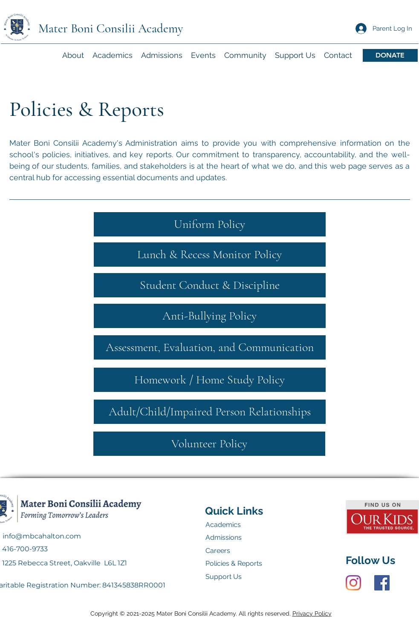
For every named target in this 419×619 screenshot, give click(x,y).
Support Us (223, 577)
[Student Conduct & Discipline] (210, 285)
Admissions (223, 537)
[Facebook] (382, 582)
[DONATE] (390, 55)
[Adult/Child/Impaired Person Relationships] (210, 412)
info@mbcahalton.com (42, 536)
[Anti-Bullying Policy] (210, 316)
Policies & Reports (233, 563)
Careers (217, 551)
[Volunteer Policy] (209, 444)
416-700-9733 (25, 549)
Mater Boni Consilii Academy (110, 28)
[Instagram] (353, 582)
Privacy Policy (312, 613)
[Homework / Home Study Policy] (210, 380)
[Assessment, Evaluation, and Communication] (210, 347)
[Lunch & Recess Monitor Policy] (210, 254)
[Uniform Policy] (210, 224)
